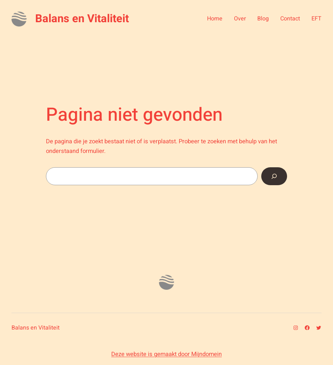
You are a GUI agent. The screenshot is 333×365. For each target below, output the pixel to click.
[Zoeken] (274, 176)
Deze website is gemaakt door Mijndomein (166, 354)
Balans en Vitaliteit (82, 19)
